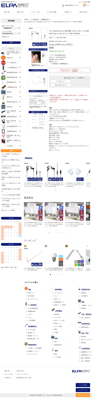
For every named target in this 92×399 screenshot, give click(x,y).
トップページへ (82, 390)
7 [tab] (65, 233)
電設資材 (56, 314)
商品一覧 (6, 12)
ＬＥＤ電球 (57, 357)
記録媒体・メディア (33, 351)
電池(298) (9, 107)
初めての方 (20, 12)
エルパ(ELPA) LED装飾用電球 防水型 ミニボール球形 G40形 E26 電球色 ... (54, 269)
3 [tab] (54, 233)
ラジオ (29, 317)
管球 (55, 341)
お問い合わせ (83, 12)
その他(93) (10, 146)
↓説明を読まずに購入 (83, 395)
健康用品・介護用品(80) (12, 141)
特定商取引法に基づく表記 (24, 377)
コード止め (57, 317)
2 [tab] (58, 190)
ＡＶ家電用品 (34, 19)
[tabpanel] (33, 175)
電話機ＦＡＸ (31, 332)
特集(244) (9, 57)
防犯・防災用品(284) (11, 121)
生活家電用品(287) (12, 126)
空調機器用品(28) (12, 131)
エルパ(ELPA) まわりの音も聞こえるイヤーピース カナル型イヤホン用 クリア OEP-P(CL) (74, 184)
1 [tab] (56, 190)
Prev (27, 258)
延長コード (57, 299)
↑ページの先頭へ (83, 385)
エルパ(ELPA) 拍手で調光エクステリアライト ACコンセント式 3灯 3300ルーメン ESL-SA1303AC (33, 224)
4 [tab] (57, 233)
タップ (56, 296)
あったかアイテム (33, 299)
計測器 (56, 332)
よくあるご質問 (51, 12)
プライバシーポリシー (23, 374)
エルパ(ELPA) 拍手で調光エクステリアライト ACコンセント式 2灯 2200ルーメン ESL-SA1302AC (54, 224)
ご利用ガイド (68, 12)
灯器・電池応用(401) (11, 111)
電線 (55, 329)
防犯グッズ (31, 293)
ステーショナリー (33, 354)
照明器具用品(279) (12, 102)
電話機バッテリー (33, 335)
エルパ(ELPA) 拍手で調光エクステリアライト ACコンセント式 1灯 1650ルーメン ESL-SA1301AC (74, 224)
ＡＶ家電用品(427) (12, 67)
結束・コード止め (59, 320)
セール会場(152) (11, 62)
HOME (26, 19)
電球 (55, 354)
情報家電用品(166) (12, 77)
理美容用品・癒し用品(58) (12, 136)
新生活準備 (31, 296)
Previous (27, 175)
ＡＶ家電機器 (31, 320)
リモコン (30, 314)
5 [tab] (60, 233)
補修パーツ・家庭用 (60, 305)
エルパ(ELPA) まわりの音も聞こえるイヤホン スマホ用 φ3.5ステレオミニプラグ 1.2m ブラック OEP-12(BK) (33, 184)
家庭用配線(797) (11, 82)
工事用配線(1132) (12, 87)
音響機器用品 (45, 19)
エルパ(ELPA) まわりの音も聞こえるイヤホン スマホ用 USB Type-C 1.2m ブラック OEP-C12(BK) (54, 184)
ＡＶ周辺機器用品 (33, 308)
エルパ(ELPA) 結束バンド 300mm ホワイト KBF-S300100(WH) (33, 269)
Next (87, 175)
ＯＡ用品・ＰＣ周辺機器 (35, 348)
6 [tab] (63, 233)
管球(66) (9, 92)
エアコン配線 (58, 326)
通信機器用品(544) (12, 72)
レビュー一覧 (35, 12)
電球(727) (9, 97)
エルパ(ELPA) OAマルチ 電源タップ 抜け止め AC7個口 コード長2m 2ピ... (74, 269)
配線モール (57, 323)
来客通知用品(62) (12, 116)
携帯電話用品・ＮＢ (33, 338)
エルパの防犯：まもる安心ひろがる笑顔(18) (12, 53)
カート (88, 5)
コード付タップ (58, 293)
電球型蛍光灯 (58, 345)
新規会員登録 (69, 5)
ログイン (77, 5)
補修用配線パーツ (59, 302)
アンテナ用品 (31, 330)
